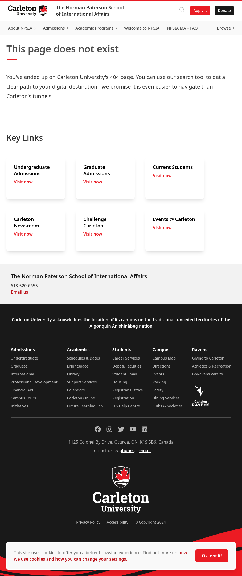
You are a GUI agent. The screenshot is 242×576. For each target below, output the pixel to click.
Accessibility (117, 522)
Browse (223, 28)
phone (127, 450)
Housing (119, 382)
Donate (223, 10)
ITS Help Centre (126, 405)
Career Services (126, 358)
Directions (161, 366)
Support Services (82, 382)
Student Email (124, 374)
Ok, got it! (212, 556)
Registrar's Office (127, 390)
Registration (123, 397)
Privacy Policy (88, 522)
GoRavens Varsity (207, 374)
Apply (198, 10)
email (145, 450)
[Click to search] (181, 10)
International (22, 374)
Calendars (76, 390)
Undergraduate (24, 358)
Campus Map (164, 358)
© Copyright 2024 (150, 522)
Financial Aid (22, 390)
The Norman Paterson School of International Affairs (90, 10)
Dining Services (165, 397)
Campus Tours (23, 397)
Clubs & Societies (167, 405)
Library (73, 374)
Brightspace (77, 366)
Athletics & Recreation (211, 366)
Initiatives (19, 405)
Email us (19, 292)
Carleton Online (81, 397)
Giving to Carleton (208, 358)
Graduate (19, 366)
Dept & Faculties (126, 366)
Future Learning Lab (85, 405)
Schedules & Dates (83, 358)
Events (158, 374)
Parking (159, 382)
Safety (157, 390)
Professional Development (34, 382)
